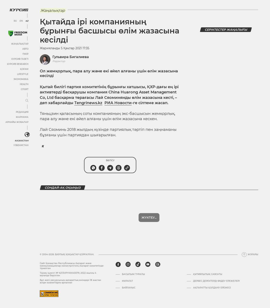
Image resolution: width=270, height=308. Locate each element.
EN (21, 21)
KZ (26, 21)
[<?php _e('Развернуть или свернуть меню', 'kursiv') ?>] (27, 134)
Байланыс (128, 288)
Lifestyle (22, 74)
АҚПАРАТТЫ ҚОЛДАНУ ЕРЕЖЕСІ (212, 288)
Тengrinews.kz (88, 103)
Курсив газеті (19, 59)
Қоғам (24, 69)
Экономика (20, 79)
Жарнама (22, 117)
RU (15, 21)
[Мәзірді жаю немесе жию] (26, 100)
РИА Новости (118, 103)
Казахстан (21, 140)
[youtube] (147, 264)
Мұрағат (127, 281)
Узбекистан (20, 145)
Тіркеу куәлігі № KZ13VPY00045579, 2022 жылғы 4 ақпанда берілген (68, 274)
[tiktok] (137, 264)
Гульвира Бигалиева (70, 57)
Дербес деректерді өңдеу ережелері (216, 281)
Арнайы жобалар (16, 122)
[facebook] (118, 264)
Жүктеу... (149, 217)
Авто (25, 49)
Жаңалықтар (19, 43)
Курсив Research (17, 64)
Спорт (24, 89)
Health (24, 84)
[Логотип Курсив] (18, 9)
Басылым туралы (133, 274)
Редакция (22, 112)
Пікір (25, 54)
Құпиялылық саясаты (207, 274)
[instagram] (128, 264)
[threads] (157, 264)
